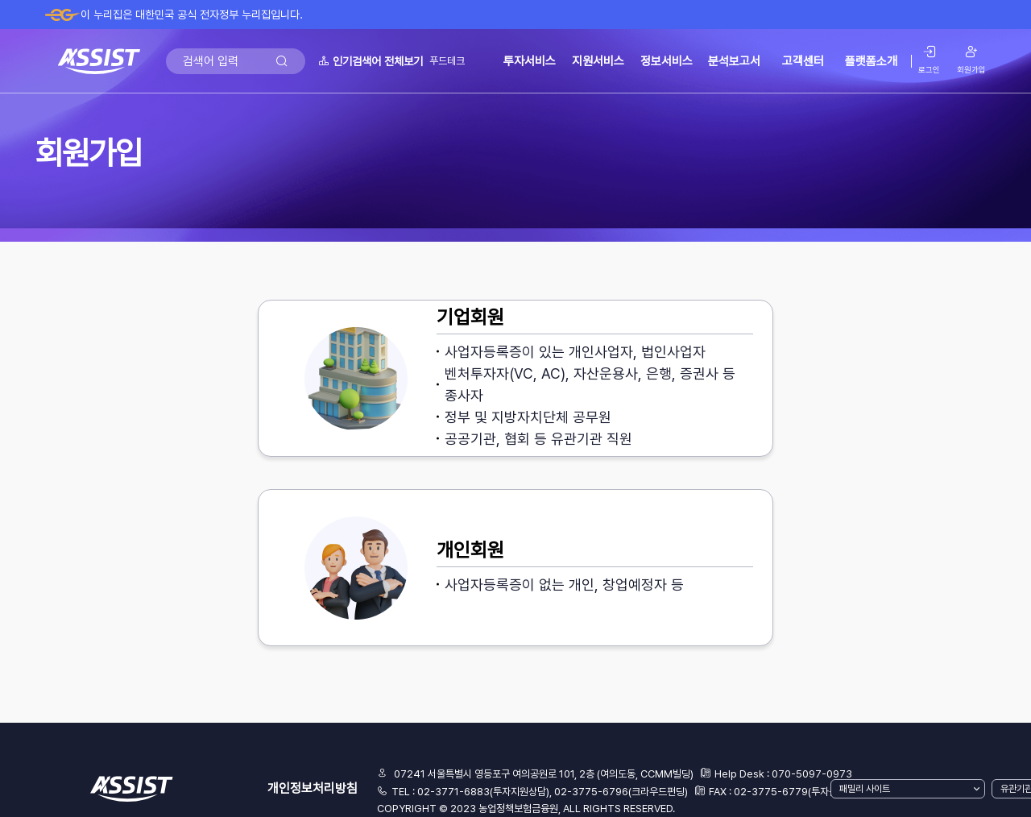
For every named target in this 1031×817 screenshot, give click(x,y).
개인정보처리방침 (312, 788)
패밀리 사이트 (864, 788)
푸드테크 (447, 61)
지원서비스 (598, 61)
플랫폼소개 (871, 61)
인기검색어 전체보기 (370, 61)
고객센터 (803, 61)
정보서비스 (666, 61)
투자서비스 (529, 61)
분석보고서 (734, 61)
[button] (515, 378)
